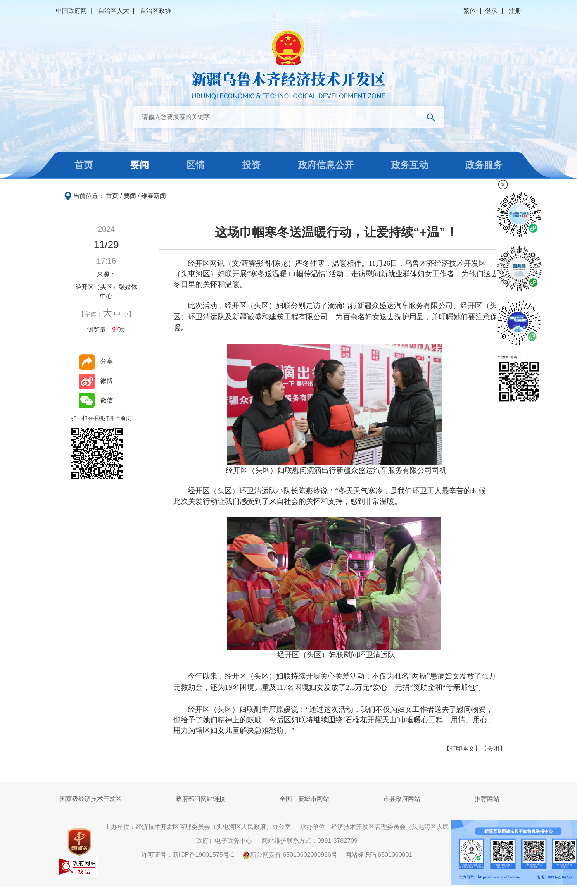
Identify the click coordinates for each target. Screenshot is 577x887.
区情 (195, 165)
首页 (83, 165)
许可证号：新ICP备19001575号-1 (188, 854)
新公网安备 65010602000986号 (289, 854)
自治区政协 (155, 10)
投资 (251, 165)
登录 (491, 10)
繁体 (469, 10)
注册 (515, 10)
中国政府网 (71, 10)
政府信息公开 (326, 165)
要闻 (139, 165)
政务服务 (484, 165)
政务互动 (409, 165)
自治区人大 (113, 10)
